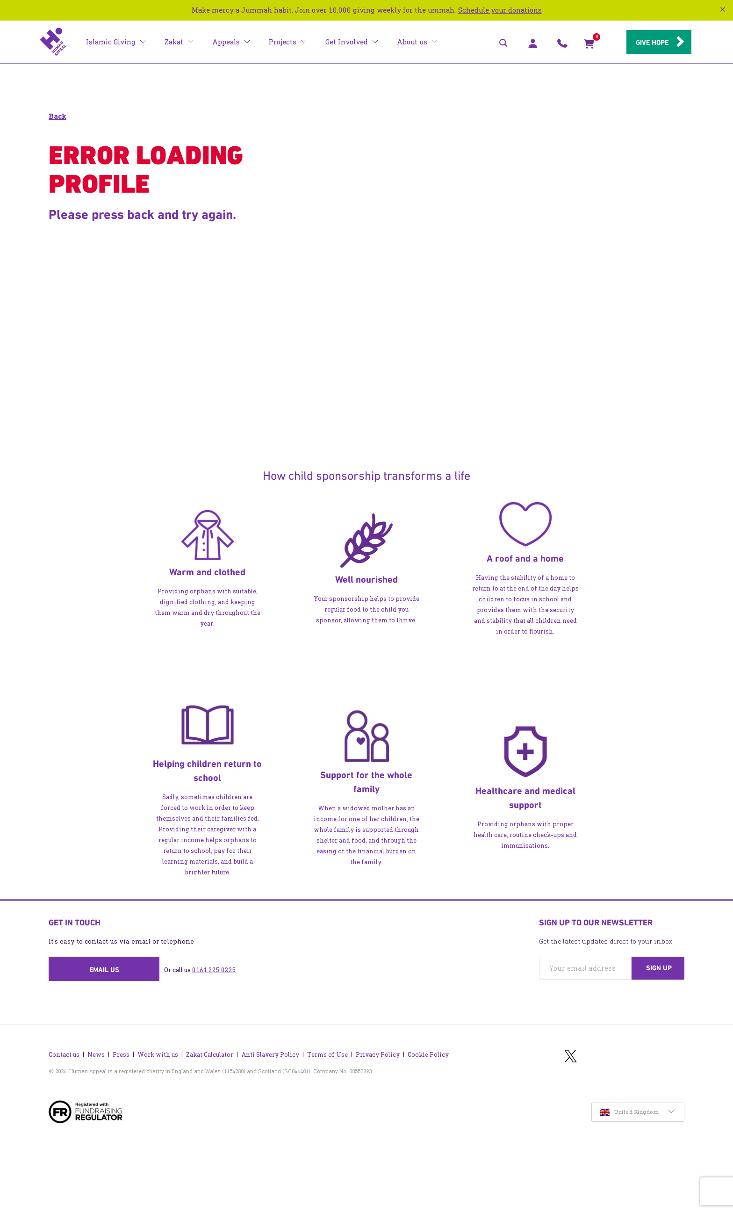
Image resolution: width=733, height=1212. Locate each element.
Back (57, 116)
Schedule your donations (500, 10)
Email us (104, 970)
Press (121, 1054)
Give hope (651, 42)
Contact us (64, 1054)
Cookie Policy (428, 1054)
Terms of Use (327, 1054)
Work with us (157, 1054)
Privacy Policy (378, 1054)
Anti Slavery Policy (270, 1054)
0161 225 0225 (214, 970)
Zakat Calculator (209, 1054)
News (96, 1054)
